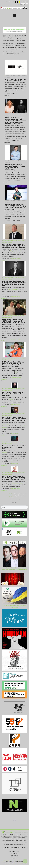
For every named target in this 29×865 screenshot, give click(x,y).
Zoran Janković (14, 433)
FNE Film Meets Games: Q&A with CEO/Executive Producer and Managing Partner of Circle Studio (13, 321)
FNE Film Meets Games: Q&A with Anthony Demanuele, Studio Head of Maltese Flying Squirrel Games (13, 246)
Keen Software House (17, 483)
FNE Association (14, 853)
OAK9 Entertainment (14, 289)
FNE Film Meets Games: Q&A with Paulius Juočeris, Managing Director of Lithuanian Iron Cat (15, 206)
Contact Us (14, 860)
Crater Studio (5, 424)
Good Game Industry (17, 138)
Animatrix (11, 399)
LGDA (16, 372)
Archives (14, 858)
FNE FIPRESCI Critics (14, 851)
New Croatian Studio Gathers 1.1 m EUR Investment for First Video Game (14, 447)
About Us (18, 860)
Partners (9, 860)
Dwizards (4, 452)
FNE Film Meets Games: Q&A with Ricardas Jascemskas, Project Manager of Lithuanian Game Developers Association (13, 364)
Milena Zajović (15, 93)
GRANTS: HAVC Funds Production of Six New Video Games (15, 80)
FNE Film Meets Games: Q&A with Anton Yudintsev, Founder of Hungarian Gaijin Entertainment (15, 167)
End (19, 499)
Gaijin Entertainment (20, 173)
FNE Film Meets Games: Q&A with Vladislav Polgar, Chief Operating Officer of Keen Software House (13, 478)
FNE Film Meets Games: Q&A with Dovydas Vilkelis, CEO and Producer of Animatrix (14, 394)
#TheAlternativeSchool (10, 136)
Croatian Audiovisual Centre (18, 82)
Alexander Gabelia (16, 140)
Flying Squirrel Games (15, 251)
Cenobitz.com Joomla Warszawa (19, 863)
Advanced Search (14, 857)
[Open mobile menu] (15, 15)
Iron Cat (7, 213)
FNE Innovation (14, 855)
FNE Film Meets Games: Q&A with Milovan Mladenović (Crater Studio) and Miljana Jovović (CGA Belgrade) (14, 419)
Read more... (6, 95)
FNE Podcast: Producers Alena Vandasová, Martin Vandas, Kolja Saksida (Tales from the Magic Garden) (14, 568)
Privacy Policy (4, 860)
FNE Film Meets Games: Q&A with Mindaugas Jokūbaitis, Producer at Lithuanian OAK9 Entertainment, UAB (14, 283)
